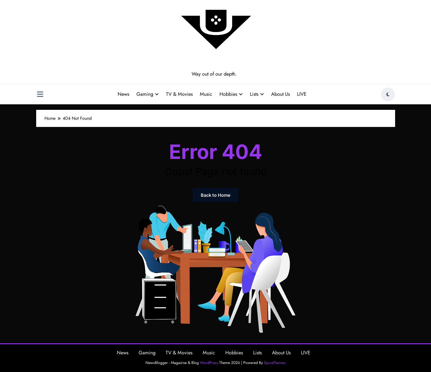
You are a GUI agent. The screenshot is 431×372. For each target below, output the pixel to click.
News (123, 94)
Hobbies (231, 94)
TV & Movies (179, 94)
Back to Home (215, 195)
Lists (257, 94)
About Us (280, 94)
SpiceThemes (274, 362)
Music (206, 94)
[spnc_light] (388, 94)
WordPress (209, 362)
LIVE (301, 94)
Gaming (147, 94)
